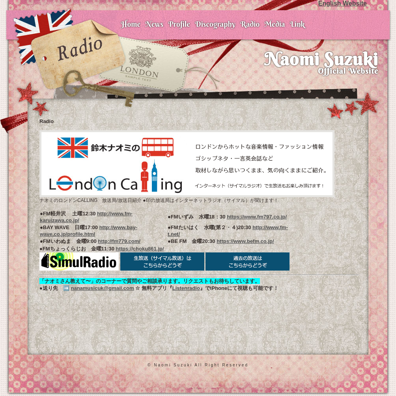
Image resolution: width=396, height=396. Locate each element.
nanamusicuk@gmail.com (102, 288)
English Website (342, 3)
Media (274, 24)
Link (297, 24)
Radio (250, 24)
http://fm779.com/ (119, 241)
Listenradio (186, 288)
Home (130, 24)
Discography (215, 24)
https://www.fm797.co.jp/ (257, 217)
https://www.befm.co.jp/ (245, 241)
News (154, 24)
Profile (179, 24)
